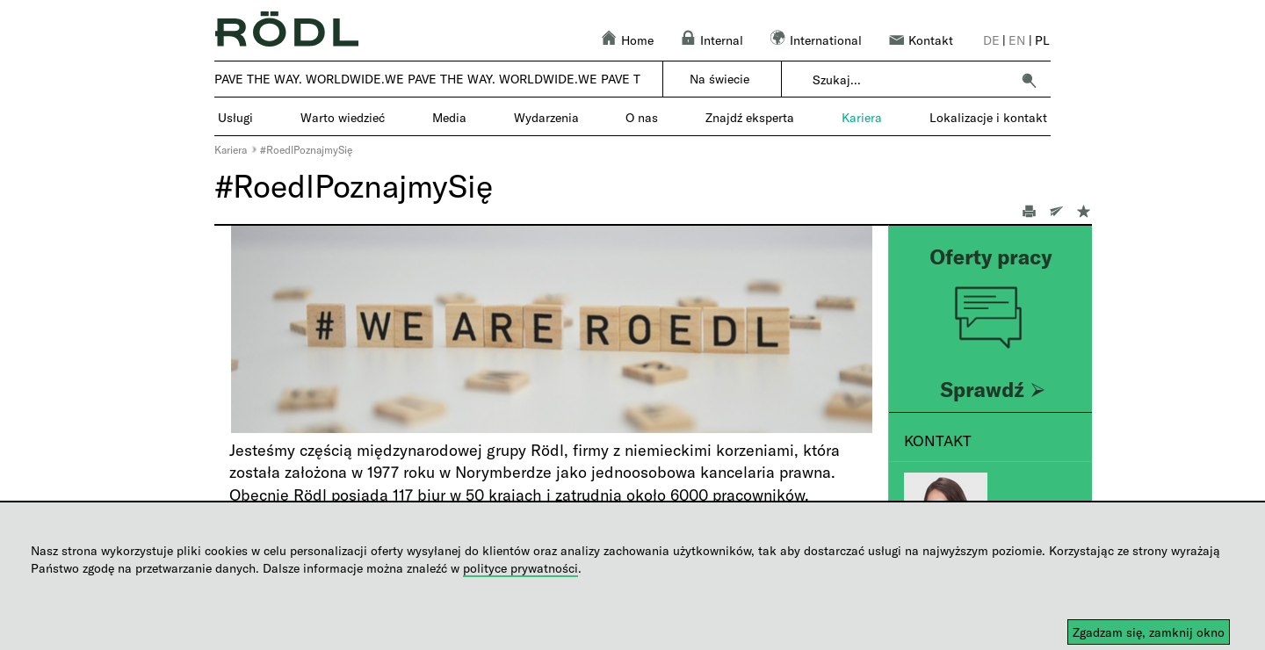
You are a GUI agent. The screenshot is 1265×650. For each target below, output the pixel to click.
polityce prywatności (520, 567)
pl (1042, 39)
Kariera (230, 149)
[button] (1028, 80)
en (1016, 39)
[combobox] (911, 80)
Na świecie (719, 78)
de (991, 39)
